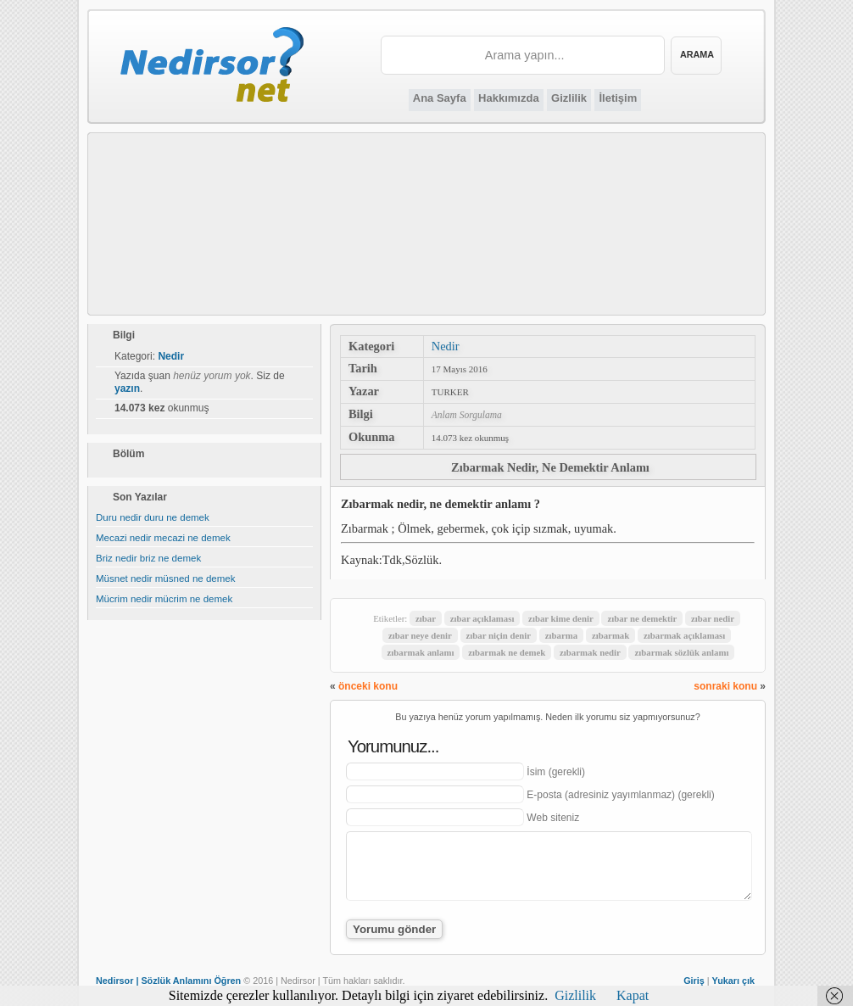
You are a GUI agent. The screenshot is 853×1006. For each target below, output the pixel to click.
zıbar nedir (712, 618)
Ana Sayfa (439, 98)
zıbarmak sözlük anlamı (681, 652)
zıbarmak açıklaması (684, 635)
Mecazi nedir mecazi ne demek (163, 538)
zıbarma (561, 635)
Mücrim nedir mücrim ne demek (164, 599)
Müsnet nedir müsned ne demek (166, 578)
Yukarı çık (733, 980)
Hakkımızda (508, 98)
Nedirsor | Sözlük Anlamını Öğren (168, 980)
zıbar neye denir (420, 635)
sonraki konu (725, 686)
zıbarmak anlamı (420, 652)
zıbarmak (610, 635)
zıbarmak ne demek (506, 652)
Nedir (446, 346)
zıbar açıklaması (482, 618)
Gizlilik (569, 98)
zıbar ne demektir (642, 618)
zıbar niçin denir (499, 635)
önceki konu (368, 686)
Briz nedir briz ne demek (148, 558)
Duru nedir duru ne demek (152, 517)
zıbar (425, 618)
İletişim (618, 98)
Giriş (694, 980)
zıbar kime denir (561, 618)
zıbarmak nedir (590, 652)
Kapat (632, 995)
